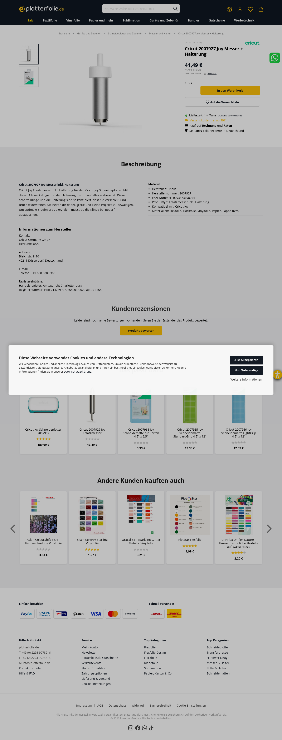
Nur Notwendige (246, 370)
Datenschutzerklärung (77, 371)
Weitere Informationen (246, 379)
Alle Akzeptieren (246, 360)
